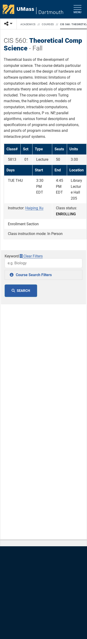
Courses (48, 24)
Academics (28, 24)
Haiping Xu (34, 208)
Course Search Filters (34, 275)
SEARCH (23, 291)
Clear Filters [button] (31, 256)
